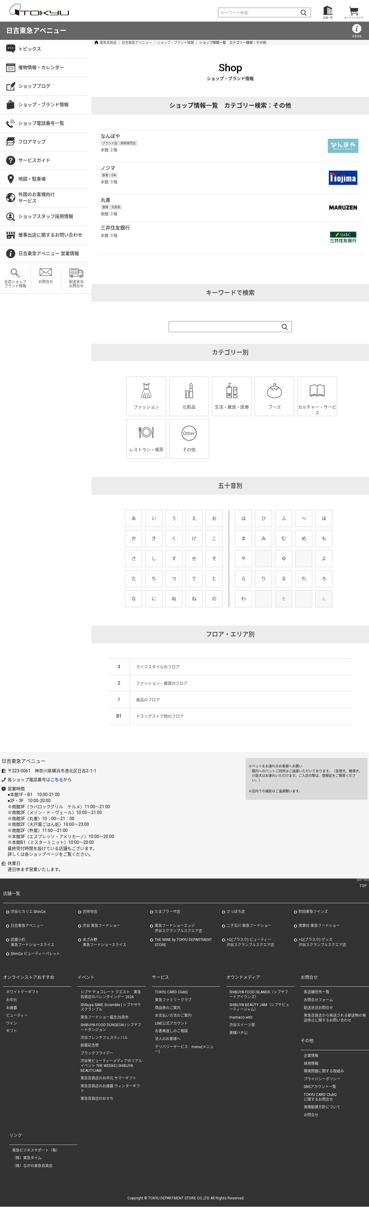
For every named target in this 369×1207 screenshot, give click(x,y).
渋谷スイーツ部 (242, 1025)
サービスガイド (34, 160)
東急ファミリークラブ (173, 1000)
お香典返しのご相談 (171, 1031)
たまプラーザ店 (167, 912)
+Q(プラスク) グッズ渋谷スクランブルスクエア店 (322, 942)
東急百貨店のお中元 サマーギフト (108, 1078)
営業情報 (357, 36)
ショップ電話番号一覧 (41, 123)
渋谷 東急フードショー (101, 926)
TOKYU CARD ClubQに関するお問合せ (320, 1097)
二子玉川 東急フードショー (249, 926)
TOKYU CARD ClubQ (171, 992)
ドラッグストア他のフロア (160, 716)
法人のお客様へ (168, 1039)
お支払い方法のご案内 (173, 1016)
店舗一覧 (328, 17)
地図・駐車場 (32, 179)
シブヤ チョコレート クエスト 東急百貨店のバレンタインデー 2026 (111, 994)
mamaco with (241, 1017)
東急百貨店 (108, 43)
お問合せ (45, 282)
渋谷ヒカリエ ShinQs (28, 912)
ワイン (11, 1023)
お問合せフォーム (318, 1000)
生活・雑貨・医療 (232, 407)
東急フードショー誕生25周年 (105, 1017)
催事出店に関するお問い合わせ (50, 235)
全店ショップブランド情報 (15, 284)
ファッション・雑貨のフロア (162, 683)
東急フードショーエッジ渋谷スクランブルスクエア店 (178, 928)
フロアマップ (32, 142)
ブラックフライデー (97, 1053)
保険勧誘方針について (322, 1107)
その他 (189, 449)
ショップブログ (34, 86)
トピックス (29, 49)
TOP (363, 886)
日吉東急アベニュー (36, 30)
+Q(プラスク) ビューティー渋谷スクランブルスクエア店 (250, 942)
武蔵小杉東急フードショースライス (32, 942)
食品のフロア (148, 699)
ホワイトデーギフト (22, 992)
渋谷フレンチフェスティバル (104, 1038)
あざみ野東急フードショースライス (104, 942)
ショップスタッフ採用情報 (45, 216)
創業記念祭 (90, 1046)
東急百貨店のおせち (97, 1098)
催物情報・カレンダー (41, 67)
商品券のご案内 (168, 1008)
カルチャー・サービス (317, 410)
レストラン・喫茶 (146, 449)
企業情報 (311, 1056)
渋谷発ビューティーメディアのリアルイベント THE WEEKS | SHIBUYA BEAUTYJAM (111, 1066)
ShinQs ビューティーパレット (35, 954)
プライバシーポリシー (322, 1079)
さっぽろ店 (236, 912)
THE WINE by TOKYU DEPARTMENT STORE (183, 942)
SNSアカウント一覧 (320, 1087)
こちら (56, 779)
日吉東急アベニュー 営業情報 (48, 253)
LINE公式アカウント (171, 1023)
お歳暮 (11, 1008)
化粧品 (189, 407)
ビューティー (17, 1016)
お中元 (11, 1000)
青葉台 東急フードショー (319, 926)
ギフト (11, 1031)
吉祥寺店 (90, 912)
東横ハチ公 (238, 1033)
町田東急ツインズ (313, 912)
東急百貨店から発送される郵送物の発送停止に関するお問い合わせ (335, 1018)
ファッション (146, 407)
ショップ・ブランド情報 (175, 43)
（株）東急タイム (26, 1158)
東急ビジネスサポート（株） (36, 1150)
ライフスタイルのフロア (158, 667)
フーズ (274, 407)
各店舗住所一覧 (316, 992)
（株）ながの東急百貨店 (32, 1166)
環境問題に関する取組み (324, 1071)
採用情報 (311, 1063)
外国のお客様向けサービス (36, 198)
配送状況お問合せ (76, 284)
